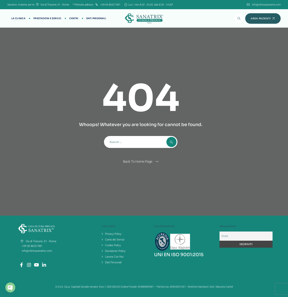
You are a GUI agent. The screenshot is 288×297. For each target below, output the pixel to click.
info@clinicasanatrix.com (266, 4)
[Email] (246, 236)
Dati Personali (96, 18)
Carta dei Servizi (114, 239)
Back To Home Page (137, 161)
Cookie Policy (113, 245)
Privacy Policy (113, 234)
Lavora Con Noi (114, 256)
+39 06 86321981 (107, 4)
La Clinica (18, 18)
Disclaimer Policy (115, 251)
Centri (73, 18)
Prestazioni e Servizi (47, 18)
